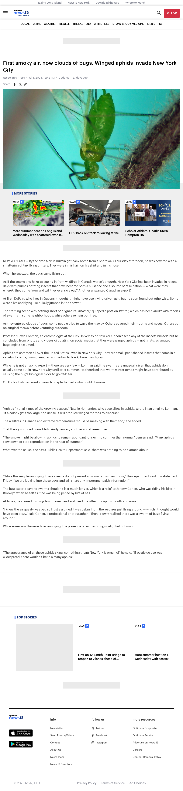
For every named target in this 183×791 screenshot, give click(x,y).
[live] (172, 13)
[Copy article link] (25, 84)
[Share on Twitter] (20, 84)
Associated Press (14, 78)
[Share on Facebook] (14, 84)
